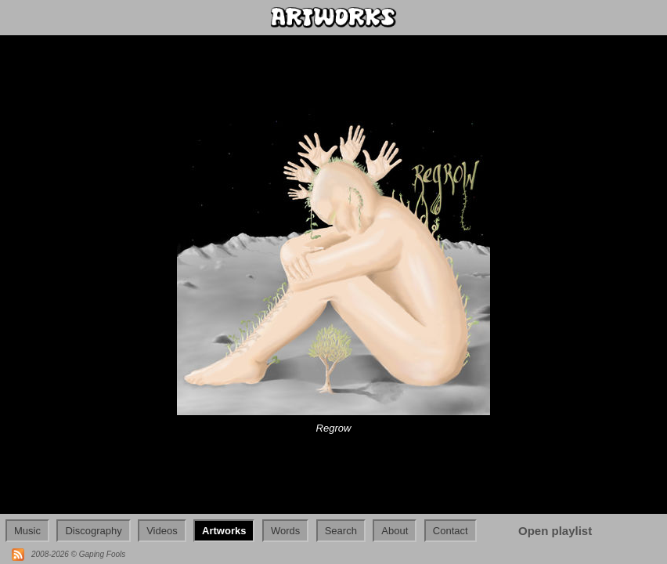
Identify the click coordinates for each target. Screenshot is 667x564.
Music (27, 531)
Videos (162, 531)
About (394, 531)
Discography (93, 531)
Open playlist (555, 530)
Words (285, 531)
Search (341, 531)
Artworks (224, 531)
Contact (450, 531)
